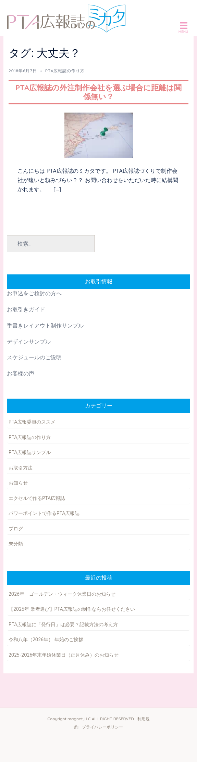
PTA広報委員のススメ (32, 422)
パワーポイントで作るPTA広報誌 (44, 513)
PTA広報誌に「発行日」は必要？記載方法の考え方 (63, 624)
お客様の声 (20, 373)
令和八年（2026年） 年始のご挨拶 (46, 639)
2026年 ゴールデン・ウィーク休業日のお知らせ (62, 594)
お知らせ (18, 483)
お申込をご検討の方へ (34, 293)
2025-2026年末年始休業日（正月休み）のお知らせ (64, 655)
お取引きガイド (26, 309)
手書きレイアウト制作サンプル (45, 325)
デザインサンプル (29, 341)
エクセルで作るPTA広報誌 (37, 498)
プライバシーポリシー (102, 726)
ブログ (16, 529)
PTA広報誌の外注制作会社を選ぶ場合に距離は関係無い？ (98, 92)
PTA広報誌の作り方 (65, 70)
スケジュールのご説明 (34, 357)
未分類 (16, 544)
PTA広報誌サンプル (30, 452)
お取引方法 (21, 468)
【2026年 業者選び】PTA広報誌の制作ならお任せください (72, 609)
